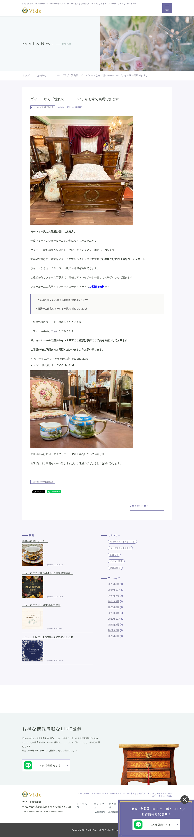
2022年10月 (114, 618)
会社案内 (113, 812)
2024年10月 (114, 589)
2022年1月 (113, 636)
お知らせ (114, 555)
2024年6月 (113, 595)
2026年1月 (113, 584)
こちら (54, 331)
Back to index (139, 505)
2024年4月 (113, 601)
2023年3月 (113, 613)
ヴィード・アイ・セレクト (122, 541)
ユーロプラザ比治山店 (43, 107)
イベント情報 (116, 561)
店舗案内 (100, 812)
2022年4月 (113, 624)
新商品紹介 (115, 568)
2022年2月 (113, 630)
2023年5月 (113, 607)
